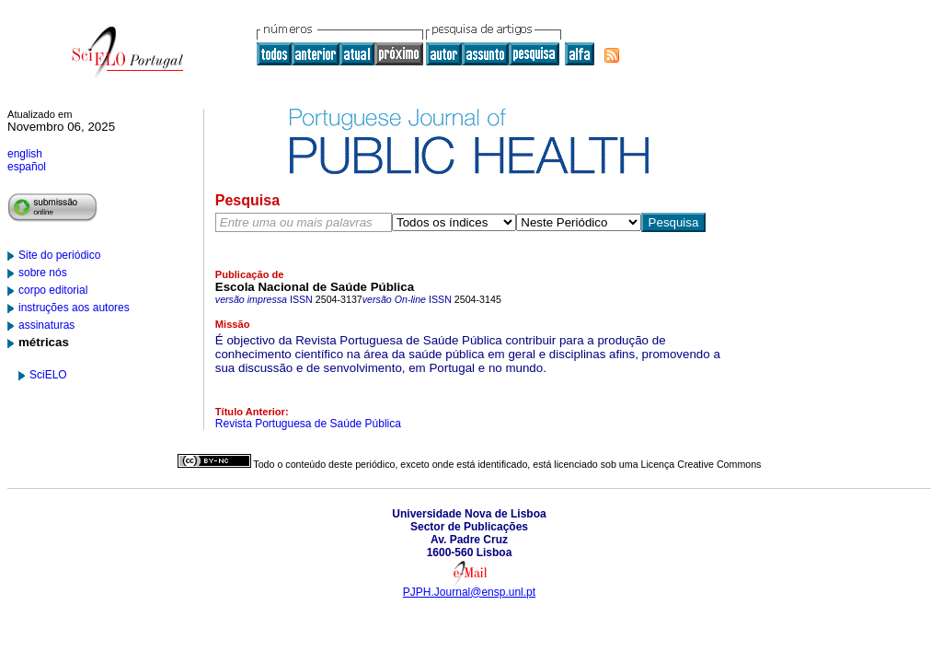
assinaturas (46, 325)
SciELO (48, 374)
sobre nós (42, 272)
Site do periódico (59, 255)
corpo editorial (52, 290)
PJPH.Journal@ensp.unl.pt (469, 592)
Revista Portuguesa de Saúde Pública (308, 423)
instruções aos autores (74, 307)
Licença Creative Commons (701, 464)
